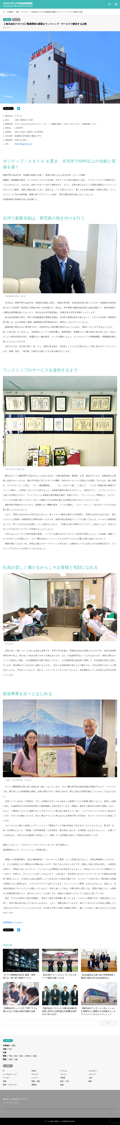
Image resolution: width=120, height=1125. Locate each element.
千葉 (10, 1056)
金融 (62, 1085)
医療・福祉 (35, 1081)
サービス (16, 19)
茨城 (7, 19)
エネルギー (93, 1071)
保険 (4, 1081)
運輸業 (34, 1085)
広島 (4, 1052)
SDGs (33, 1071)
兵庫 (10, 1059)
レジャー (34, 1078)
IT (3, 1071)
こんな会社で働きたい (54, 1121)
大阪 (16, 1059)
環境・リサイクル (10, 1085)
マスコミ (63, 1074)
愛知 (13, 1046)
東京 (21, 1056)
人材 (90, 1078)
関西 (4, 1059)
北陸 (4, 1049)
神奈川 (28, 1056)
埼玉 (16, 1056)
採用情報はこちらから (13, 922)
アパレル (63, 1071)
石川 (10, 1049)
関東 (4, 1056)
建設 (90, 1081)
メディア (92, 1074)
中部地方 (6, 1046)
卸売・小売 (64, 1081)
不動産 (62, 1078)
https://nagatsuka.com (23, 144)
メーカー (6, 1078)
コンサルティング (10, 1074)
